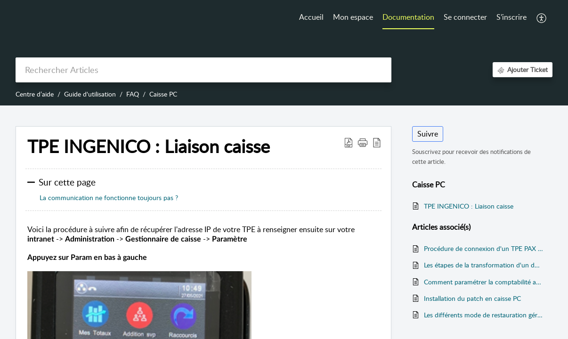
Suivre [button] (427, 134)
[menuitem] (465, 18)
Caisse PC (163, 93)
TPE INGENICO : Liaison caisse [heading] (148, 146)
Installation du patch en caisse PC (472, 298)
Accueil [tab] (311, 17)
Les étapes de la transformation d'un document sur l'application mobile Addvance (483, 264)
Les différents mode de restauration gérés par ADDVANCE (483, 314)
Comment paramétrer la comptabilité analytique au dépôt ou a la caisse (483, 281)
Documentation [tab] (408, 17)
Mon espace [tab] (353, 17)
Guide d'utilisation (90, 93)
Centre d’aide (35, 93)
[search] (203, 69)
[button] (541, 18)
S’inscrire (511, 17)
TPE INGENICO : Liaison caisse (468, 206)
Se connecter (465, 17)
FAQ (132, 93)
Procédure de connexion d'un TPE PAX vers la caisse (483, 248)
